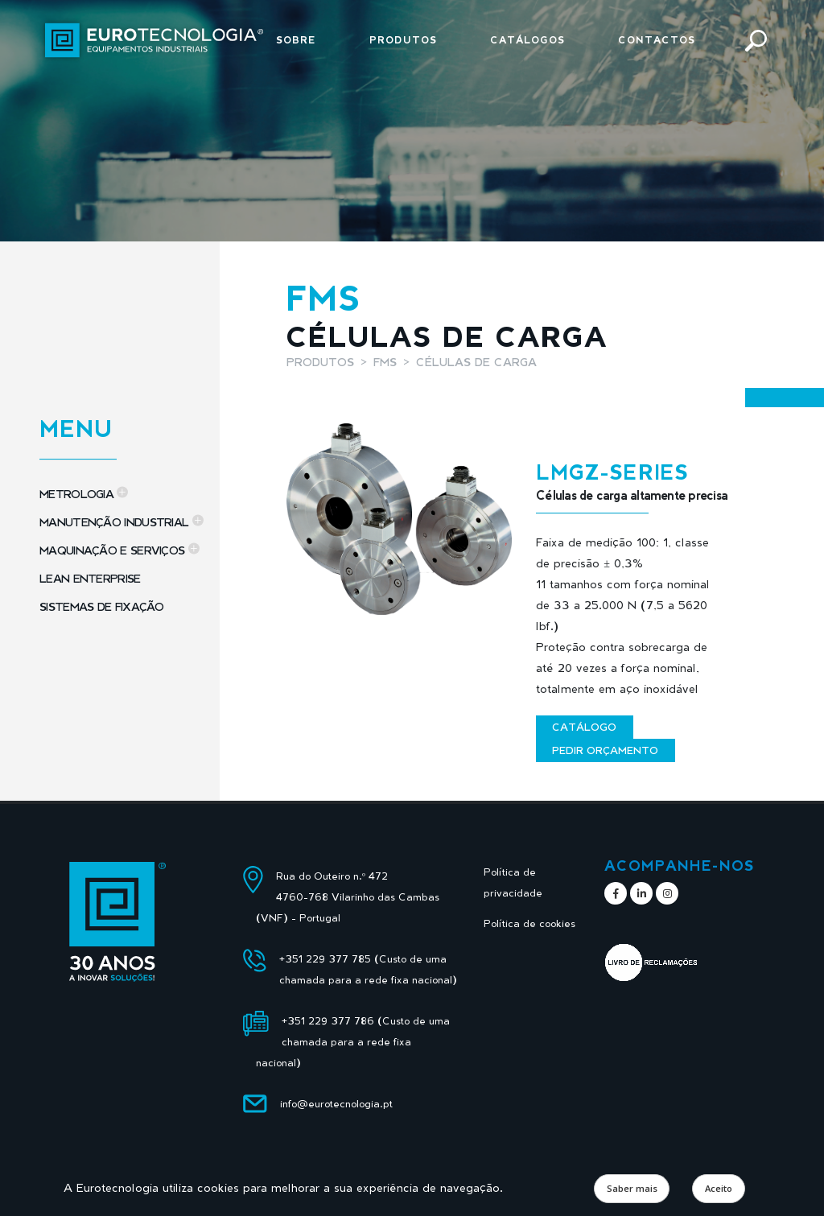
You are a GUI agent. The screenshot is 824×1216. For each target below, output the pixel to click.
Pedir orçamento (605, 750)
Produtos (403, 40)
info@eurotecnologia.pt (336, 1104)
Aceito (718, 1188)
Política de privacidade (513, 882)
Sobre (296, 40)
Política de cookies (529, 923)
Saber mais (632, 1188)
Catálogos (527, 40)
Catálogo (584, 726)
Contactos (656, 40)
